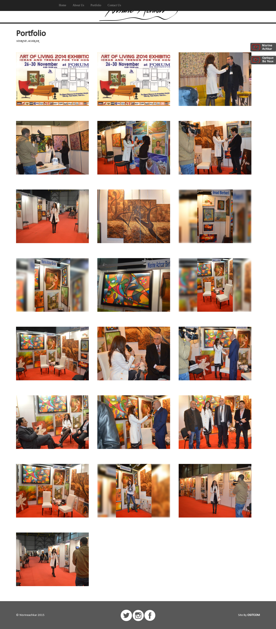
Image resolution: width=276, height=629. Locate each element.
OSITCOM (253, 615)
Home (62, 5)
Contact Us (114, 5)
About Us (78, 5)
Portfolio (96, 5)
